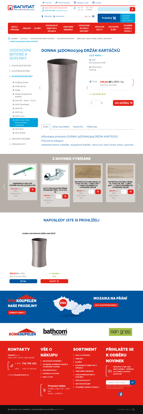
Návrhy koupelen (62, 2)
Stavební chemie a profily (128, 28)
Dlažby (37, 28)
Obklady (27, 28)
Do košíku (124, 103)
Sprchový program (21, 139)
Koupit (54, 281)
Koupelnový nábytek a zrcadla (52, 28)
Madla (17, 90)
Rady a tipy (48, 377)
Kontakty (96, 2)
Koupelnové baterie (21, 65)
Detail (23, 281)
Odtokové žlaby (113, 28)
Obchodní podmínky (52, 361)
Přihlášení (46, 16)
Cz (86, 16)
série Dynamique (22, 104)
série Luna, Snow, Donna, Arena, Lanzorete (94, 39)
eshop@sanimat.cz (61, 11)
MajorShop (59, 409)
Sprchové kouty (99, 28)
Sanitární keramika (68, 28)
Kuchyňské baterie (21, 71)
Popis (45, 126)
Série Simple (20, 133)
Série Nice (19, 129)
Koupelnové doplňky (65, 39)
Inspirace (47, 2)
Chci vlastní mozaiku (106, 305)
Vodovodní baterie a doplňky (84, 28)
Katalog (24, 39)
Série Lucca (19, 116)
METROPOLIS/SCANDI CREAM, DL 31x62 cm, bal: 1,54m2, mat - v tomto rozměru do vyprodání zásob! (120, 184)
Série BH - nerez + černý (25, 100)
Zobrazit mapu (17, 312)
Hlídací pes (92, 126)
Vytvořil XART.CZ (125, 409)
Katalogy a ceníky (81, 2)
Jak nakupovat (50, 370)
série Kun (19, 112)
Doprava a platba (51, 373)
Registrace (58, 16)
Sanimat (14, 39)
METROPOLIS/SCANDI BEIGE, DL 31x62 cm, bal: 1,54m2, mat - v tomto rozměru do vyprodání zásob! (88, 184)
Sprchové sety (19, 144)
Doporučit (78, 126)
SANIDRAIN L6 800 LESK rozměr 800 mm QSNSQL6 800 (22, 184)
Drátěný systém (21, 82)
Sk (89, 16)
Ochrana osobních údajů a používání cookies (55, 365)
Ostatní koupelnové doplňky (23, 95)
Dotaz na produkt (60, 126)
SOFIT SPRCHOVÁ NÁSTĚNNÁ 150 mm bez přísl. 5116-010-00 (55, 190)
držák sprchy (20, 86)
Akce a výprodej (14, 28)
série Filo (19, 108)
